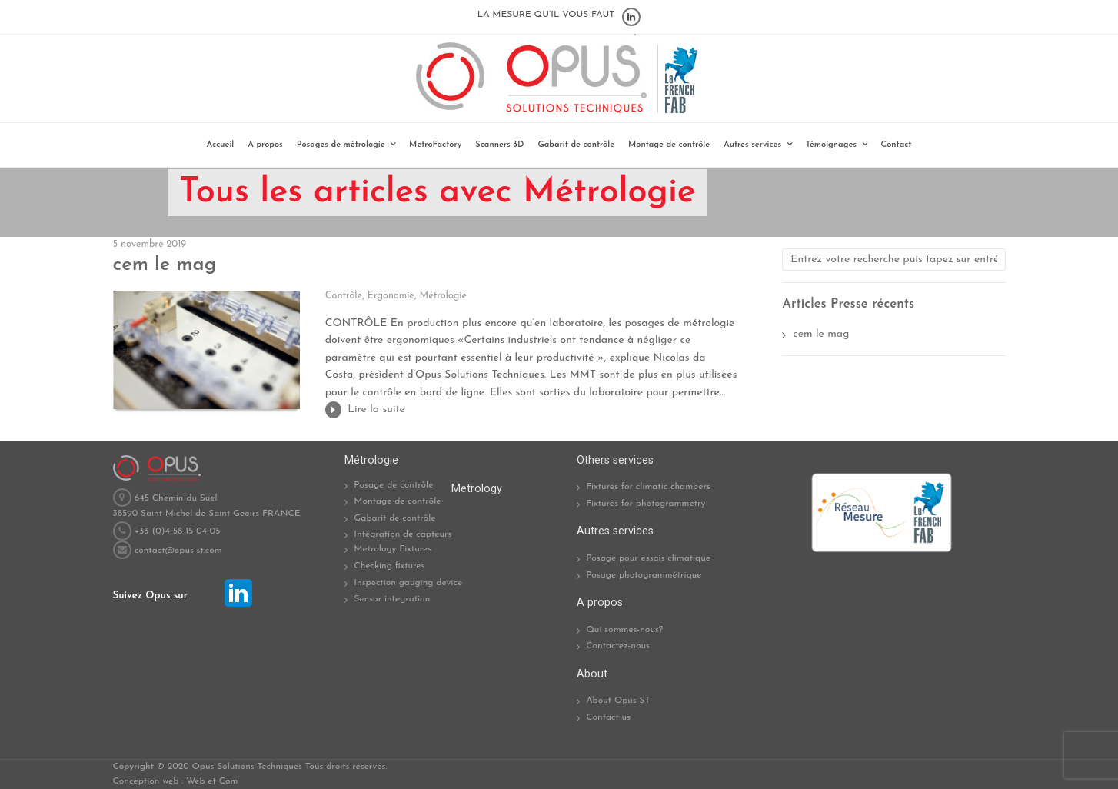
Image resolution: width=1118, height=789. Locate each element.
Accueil (221, 145)
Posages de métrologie (341, 145)
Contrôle (343, 296)
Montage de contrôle (669, 145)
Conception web (146, 781)
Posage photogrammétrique (643, 575)
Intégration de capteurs (402, 534)
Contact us (608, 717)
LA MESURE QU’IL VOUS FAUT (546, 14)
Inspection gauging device (408, 583)
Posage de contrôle (393, 485)
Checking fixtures (389, 566)
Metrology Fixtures (392, 549)
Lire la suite (376, 409)
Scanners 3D (499, 145)
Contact (896, 145)
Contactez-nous (618, 646)
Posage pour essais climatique (648, 558)
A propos (265, 145)
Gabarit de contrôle (575, 145)
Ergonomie (391, 296)
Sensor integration (392, 599)
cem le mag (165, 265)
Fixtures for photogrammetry (645, 503)
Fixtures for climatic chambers (648, 486)
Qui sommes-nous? (624, 629)
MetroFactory (435, 145)
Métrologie (443, 296)
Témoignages (831, 145)
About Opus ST (618, 700)
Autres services (752, 145)
